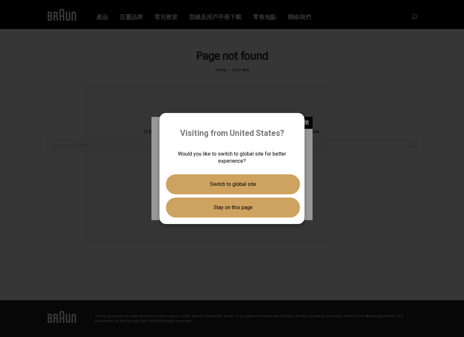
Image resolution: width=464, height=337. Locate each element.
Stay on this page (233, 207)
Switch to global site (233, 184)
